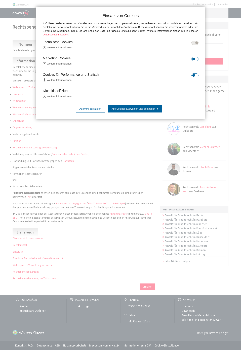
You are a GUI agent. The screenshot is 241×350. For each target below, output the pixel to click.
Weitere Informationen (57, 47)
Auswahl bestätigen (90, 109)
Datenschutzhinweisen (55, 34)
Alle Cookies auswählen (135, 109)
